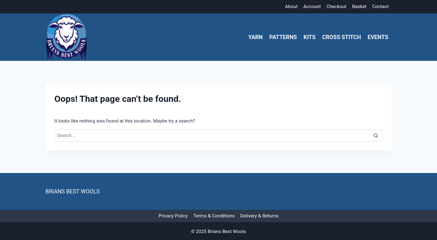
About (291, 6)
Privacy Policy (173, 216)
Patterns (283, 37)
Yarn (255, 37)
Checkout (336, 6)
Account (312, 6)
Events (378, 37)
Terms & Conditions (214, 216)
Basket (359, 6)
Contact (380, 6)
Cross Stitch (341, 37)
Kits (309, 37)
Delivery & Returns (259, 216)
